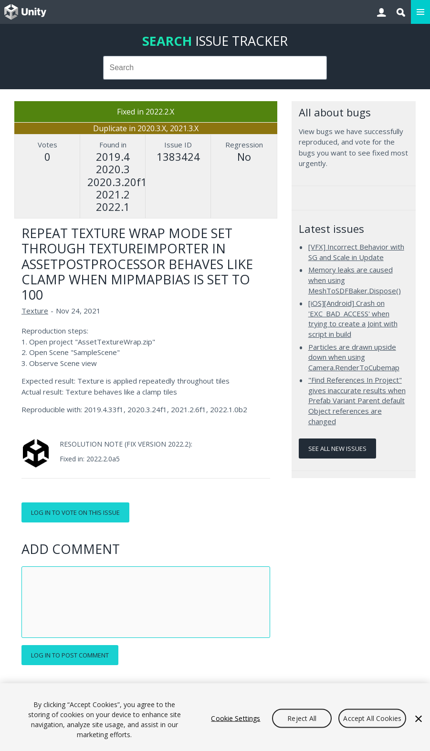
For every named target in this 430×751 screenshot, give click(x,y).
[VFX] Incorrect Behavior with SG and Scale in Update (356, 252)
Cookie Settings (235, 718)
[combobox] (215, 67)
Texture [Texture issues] (34, 310)
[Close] (418, 719)
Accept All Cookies (372, 718)
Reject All (301, 718)
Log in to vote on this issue (75, 512)
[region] (215, 717)
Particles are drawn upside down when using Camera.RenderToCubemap (353, 357)
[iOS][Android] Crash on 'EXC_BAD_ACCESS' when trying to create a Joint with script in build (353, 318)
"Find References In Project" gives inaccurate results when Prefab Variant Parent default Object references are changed (357, 400)
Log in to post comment (70, 655)
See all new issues (337, 448)
